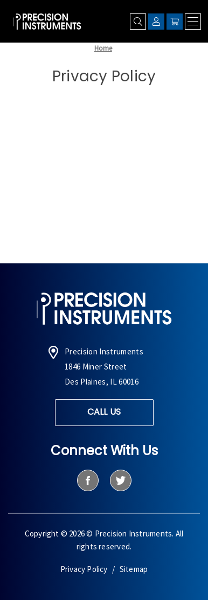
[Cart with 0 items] (175, 21)
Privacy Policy (84, 569)
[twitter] (120, 480)
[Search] (138, 21)
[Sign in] (156, 21)
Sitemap (134, 569)
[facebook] (88, 480)
